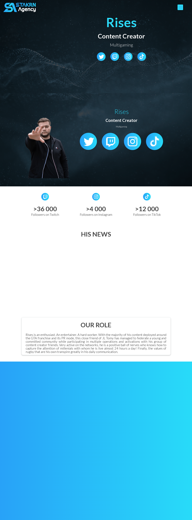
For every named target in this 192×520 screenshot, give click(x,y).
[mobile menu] (180, 7)
